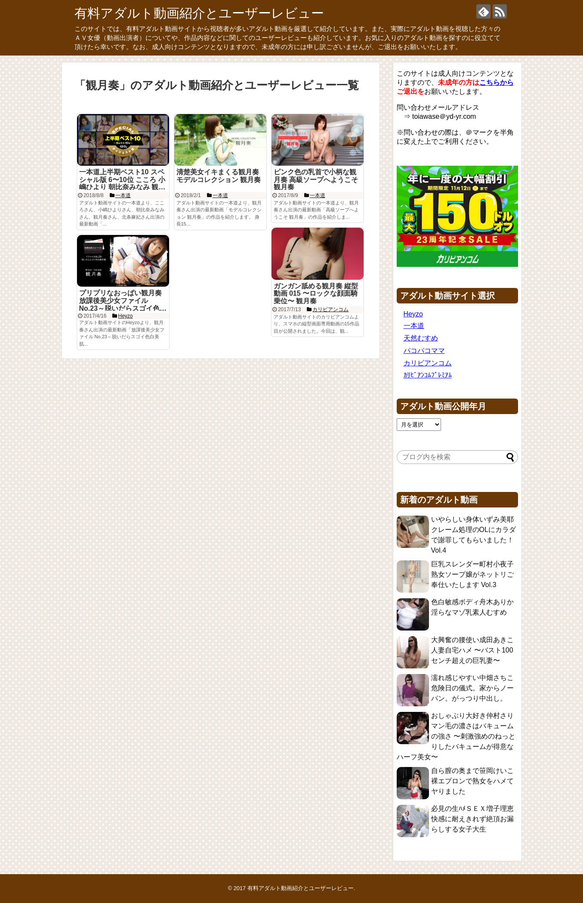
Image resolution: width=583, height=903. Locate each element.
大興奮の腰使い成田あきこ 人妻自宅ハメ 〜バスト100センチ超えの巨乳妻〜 (472, 650)
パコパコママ (424, 350)
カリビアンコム (428, 363)
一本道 (414, 325)
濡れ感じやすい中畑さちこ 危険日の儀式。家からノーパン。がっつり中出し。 (472, 688)
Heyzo (413, 314)
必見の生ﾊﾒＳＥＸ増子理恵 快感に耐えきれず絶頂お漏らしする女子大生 (472, 819)
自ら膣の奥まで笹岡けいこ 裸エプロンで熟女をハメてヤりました (472, 781)
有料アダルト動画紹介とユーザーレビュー (199, 13)
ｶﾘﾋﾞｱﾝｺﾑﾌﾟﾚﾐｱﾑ (428, 375)
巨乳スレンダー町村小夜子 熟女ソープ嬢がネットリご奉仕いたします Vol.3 (472, 574)
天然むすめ (421, 338)
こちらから (496, 82)
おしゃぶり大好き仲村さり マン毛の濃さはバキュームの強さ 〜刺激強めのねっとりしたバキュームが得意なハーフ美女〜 (456, 736)
